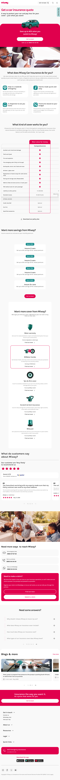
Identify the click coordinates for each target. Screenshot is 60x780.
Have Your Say (58, 12)
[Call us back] (44, 2)
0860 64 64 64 (33, 42)
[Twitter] (11, 770)
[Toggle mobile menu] (57, 2)
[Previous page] (24, 504)
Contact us (6, 715)
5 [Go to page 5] (33, 644)
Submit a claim (30, 597)
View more (56, 654)
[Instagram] (3, 770)
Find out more (30, 592)
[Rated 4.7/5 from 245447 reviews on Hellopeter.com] (30, 475)
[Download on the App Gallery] (39, 760)
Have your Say (6, 719)
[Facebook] (7, 770)
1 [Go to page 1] (27, 503)
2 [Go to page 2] (28, 644)
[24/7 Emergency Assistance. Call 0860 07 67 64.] (30, 750)
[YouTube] (15, 770)
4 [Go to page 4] (32, 503)
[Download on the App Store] (20, 760)
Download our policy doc (30, 219)
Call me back (30, 39)
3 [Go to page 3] (30, 503)
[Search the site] (52, 2)
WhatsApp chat (7, 717)
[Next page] (35, 504)
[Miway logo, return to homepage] (4, 3)
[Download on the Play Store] (29, 760)
